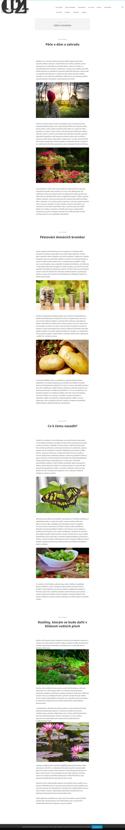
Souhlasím (97, 827)
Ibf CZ (15, 4)
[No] (123, 827)
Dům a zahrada (62, 39)
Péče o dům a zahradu (62, 44)
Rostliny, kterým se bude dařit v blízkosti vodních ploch (62, 624)
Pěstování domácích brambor (62, 237)
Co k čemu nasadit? (62, 426)
